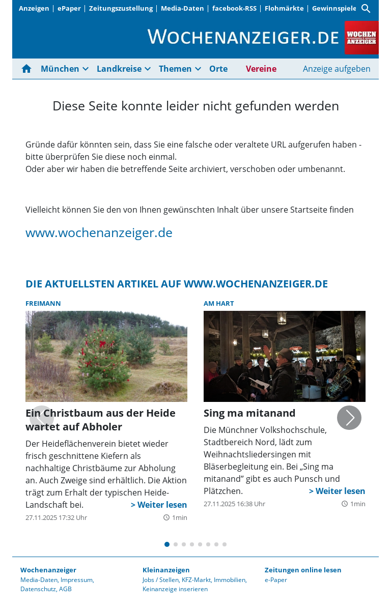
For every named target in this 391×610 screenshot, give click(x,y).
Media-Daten (182, 8)
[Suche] (366, 9)
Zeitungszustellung (121, 8)
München (60, 68)
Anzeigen (34, 8)
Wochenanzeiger (48, 569)
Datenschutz (38, 589)
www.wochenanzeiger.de (99, 232)
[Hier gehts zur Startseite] (28, 69)
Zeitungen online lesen (303, 569)
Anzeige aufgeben (337, 68)
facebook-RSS (234, 8)
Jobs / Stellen (161, 579)
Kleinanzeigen (166, 569)
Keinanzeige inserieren (175, 589)
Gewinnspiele (334, 8)
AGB (65, 589)
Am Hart (219, 303)
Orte (218, 68)
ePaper (69, 8)
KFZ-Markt (196, 579)
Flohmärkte (284, 8)
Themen (175, 68)
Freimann (43, 303)
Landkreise (119, 68)
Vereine (261, 68)
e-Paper (276, 579)
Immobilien (229, 579)
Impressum (77, 579)
